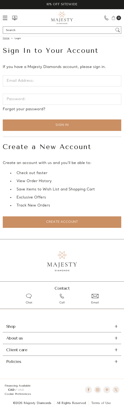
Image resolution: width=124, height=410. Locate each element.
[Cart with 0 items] (116, 17)
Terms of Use (101, 403)
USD (21, 389)
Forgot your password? (24, 109)
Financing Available (18, 385)
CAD (11, 389)
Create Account (62, 222)
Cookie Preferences (18, 394)
